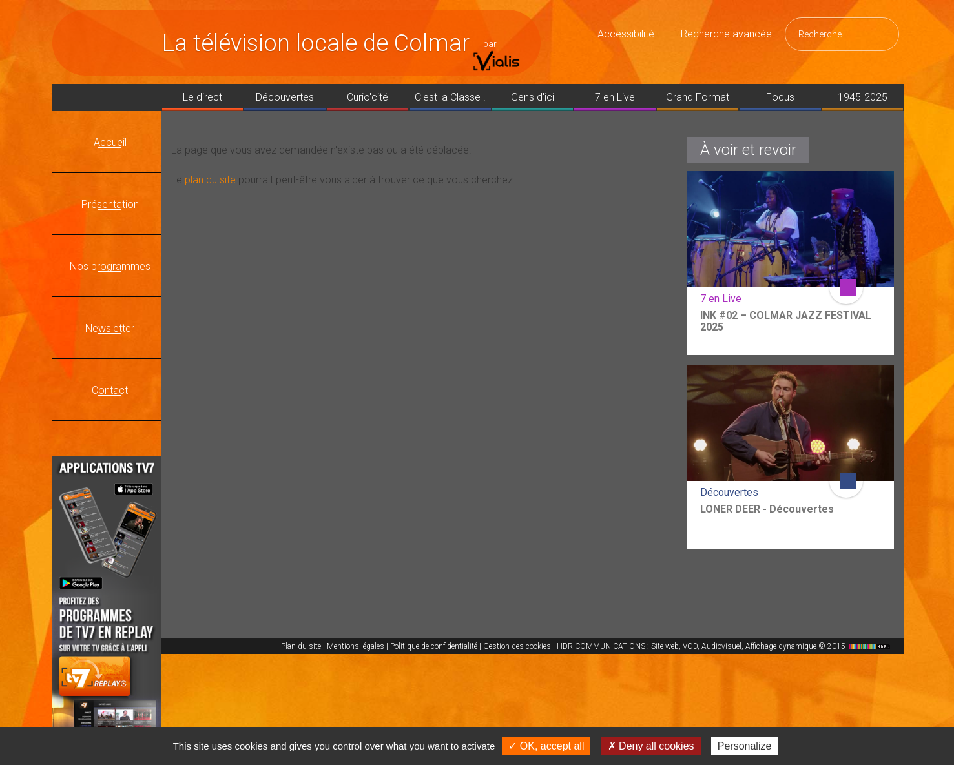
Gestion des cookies (517, 646)
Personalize (745, 745)
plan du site (210, 180)
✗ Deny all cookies (651, 745)
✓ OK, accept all (546, 745)
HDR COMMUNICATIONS (725, 646)
